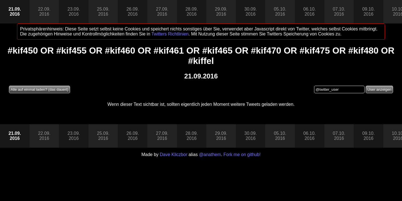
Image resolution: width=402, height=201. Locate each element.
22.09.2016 (44, 11)
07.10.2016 (339, 11)
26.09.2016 (132, 11)
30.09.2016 (250, 11)
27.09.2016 (162, 11)
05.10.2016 (280, 11)
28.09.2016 (191, 11)
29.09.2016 (221, 11)
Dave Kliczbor (173, 154)
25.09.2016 (103, 11)
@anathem (210, 154)
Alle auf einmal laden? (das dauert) (39, 89)
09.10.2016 (368, 11)
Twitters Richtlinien (169, 34)
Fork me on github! (241, 154)
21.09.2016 (15, 11)
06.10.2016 (309, 11)
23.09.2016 (74, 11)
